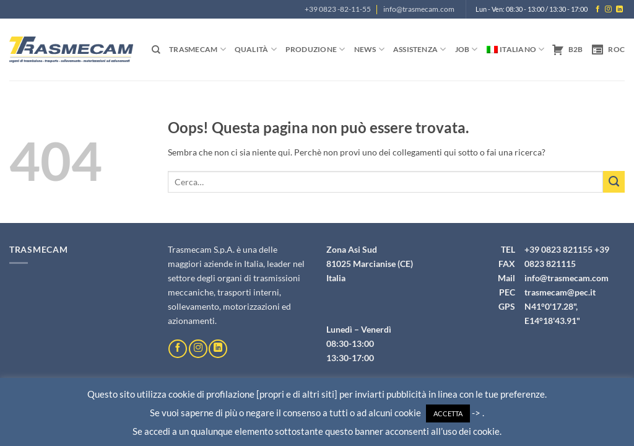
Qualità (256, 49)
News (369, 49)
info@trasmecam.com (418, 9)
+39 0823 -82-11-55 (338, 9)
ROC (608, 49)
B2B (567, 49)
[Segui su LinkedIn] (619, 9)
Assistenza (419, 49)
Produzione (315, 49)
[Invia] (614, 182)
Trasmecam (197, 49)
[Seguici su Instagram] (608, 9)
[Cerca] (156, 49)
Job (466, 49)
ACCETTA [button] (447, 413)
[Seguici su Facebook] (597, 9)
